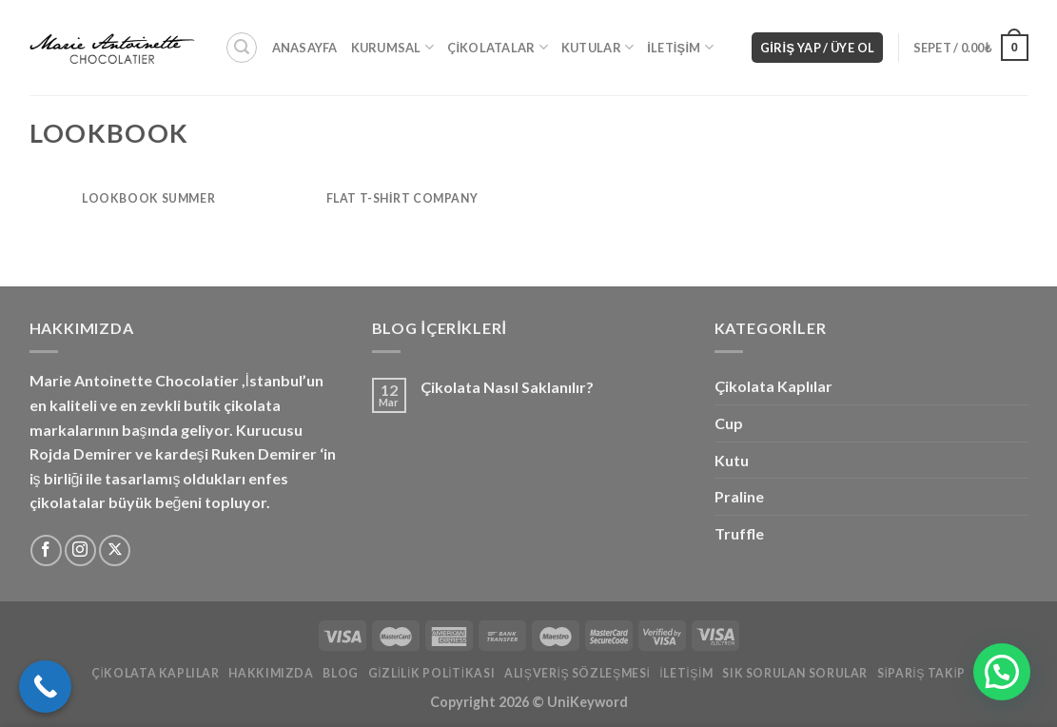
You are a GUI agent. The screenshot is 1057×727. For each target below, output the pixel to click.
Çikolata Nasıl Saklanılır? (507, 387)
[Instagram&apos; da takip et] (80, 550)
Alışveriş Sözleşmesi (577, 673)
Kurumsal (393, 47)
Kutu (731, 460)
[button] (1001, 671)
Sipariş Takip (921, 673)
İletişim (680, 47)
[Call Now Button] (45, 686)
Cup (728, 423)
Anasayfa (305, 47)
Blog (340, 673)
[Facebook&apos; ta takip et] (46, 550)
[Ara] (241, 47)
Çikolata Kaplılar (773, 386)
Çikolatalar (497, 47)
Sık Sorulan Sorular (795, 673)
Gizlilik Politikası (432, 673)
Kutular (597, 47)
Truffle (739, 533)
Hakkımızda (270, 673)
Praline (739, 496)
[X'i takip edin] (114, 550)
